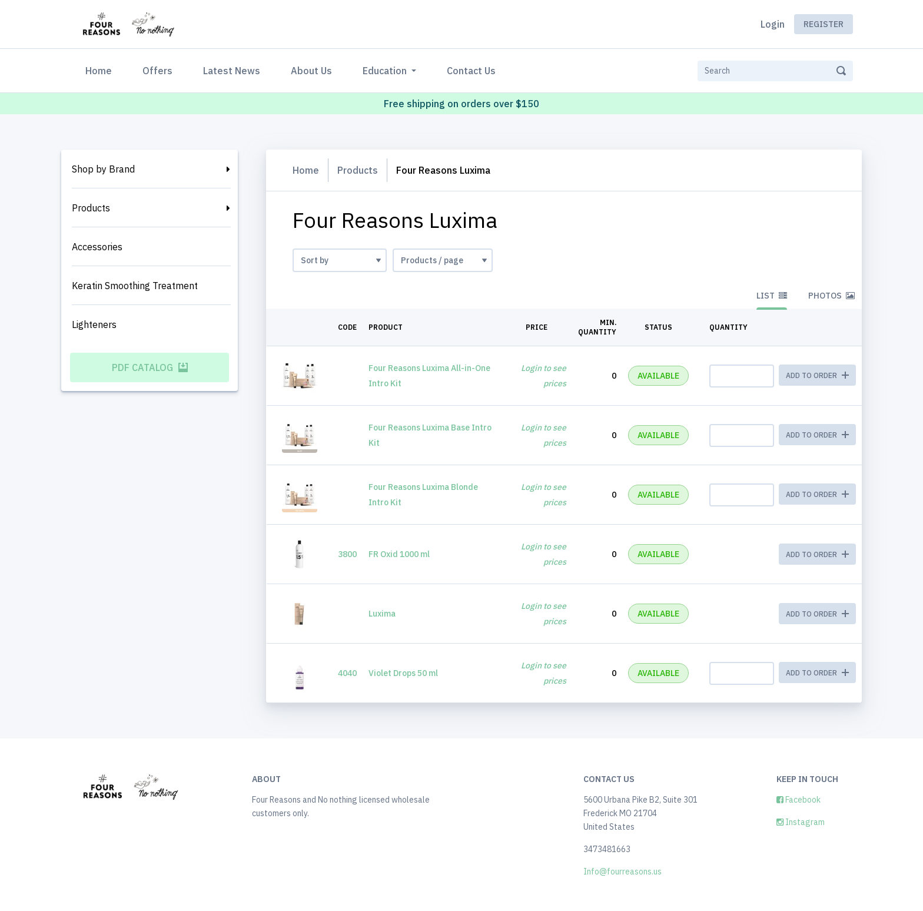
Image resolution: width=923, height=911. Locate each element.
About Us (311, 71)
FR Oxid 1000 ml (399, 554)
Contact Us (471, 71)
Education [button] (386, 71)
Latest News (231, 71)
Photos (831, 295)
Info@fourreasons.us (622, 871)
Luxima (382, 613)
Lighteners (94, 324)
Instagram (800, 822)
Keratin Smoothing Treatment (135, 285)
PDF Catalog (150, 367)
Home (101, 70)
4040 (347, 673)
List (771, 295)
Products (91, 208)
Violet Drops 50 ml (403, 673)
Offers (157, 71)
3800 (347, 554)
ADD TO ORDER (817, 554)
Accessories (97, 247)
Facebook (798, 799)
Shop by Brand (103, 169)
